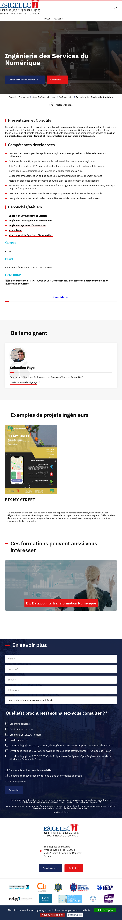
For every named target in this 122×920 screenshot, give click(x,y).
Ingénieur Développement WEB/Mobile (30, 220)
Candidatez (57, 79)
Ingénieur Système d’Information (27, 225)
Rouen (47, 19)
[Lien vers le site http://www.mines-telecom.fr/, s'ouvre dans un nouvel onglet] (19, 887)
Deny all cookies (52, 915)
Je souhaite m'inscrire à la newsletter (30, 770)
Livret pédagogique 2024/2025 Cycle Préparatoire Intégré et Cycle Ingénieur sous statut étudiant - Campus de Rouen (61, 758)
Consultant (15, 230)
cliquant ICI (95, 802)
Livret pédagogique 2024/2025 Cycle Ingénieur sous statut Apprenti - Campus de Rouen (60, 750)
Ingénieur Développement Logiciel (28, 215)
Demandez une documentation (25, 79)
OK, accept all (104, 910)
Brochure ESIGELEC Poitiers (25, 734)
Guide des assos (19, 740)
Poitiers (58, 19)
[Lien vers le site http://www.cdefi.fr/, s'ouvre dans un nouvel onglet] (20, 898)
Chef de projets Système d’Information (30, 235)
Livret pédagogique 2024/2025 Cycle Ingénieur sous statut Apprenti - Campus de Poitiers (61, 745)
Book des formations (21, 729)
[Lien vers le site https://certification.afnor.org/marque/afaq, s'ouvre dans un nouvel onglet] (109, 898)
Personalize (75, 915)
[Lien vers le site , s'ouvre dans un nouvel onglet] (58, 887)
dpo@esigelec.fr (61, 812)
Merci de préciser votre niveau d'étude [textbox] (31, 700)
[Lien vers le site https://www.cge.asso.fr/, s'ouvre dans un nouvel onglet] (105, 887)
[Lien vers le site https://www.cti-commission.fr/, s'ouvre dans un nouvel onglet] (41, 887)
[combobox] (61, 700)
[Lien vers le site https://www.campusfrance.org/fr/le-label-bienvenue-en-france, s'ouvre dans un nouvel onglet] (93, 898)
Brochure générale (20, 723)
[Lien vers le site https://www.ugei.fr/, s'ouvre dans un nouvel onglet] (45, 898)
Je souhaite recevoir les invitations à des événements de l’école (45, 775)
